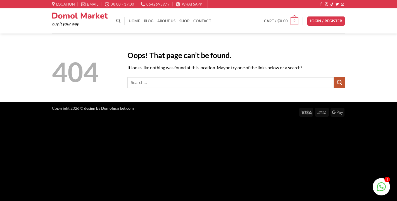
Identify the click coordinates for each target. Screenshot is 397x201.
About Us (166, 21)
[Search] (118, 21)
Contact (202, 21)
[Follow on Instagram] (326, 4)
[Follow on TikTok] (332, 4)
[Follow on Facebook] (321, 4)
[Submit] (339, 82)
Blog (148, 21)
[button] (281, 21)
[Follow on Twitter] (337, 4)
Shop (184, 21)
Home (134, 21)
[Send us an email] (342, 4)
